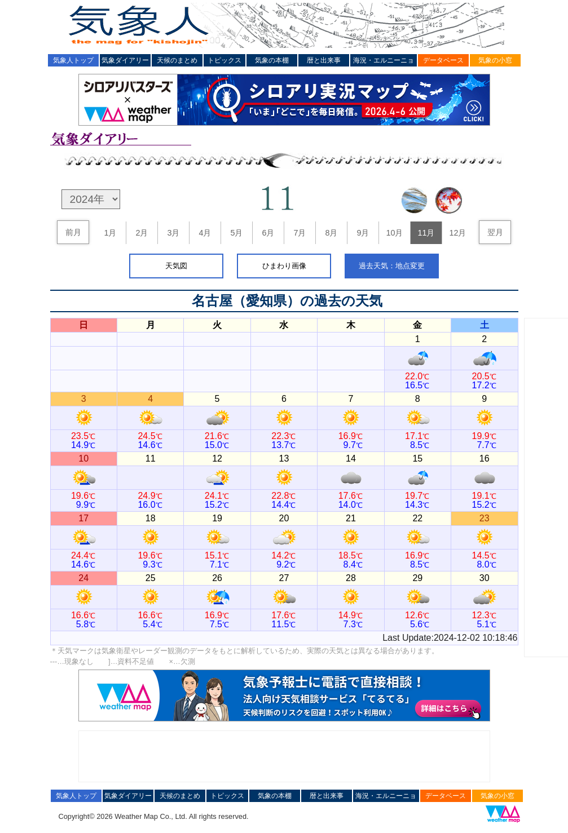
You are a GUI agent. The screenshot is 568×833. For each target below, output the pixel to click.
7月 (299, 233)
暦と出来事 (324, 60)
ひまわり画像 (284, 266)
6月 (268, 233)
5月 (236, 233)
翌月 (495, 232)
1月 (110, 233)
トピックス (224, 60)
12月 (457, 233)
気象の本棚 (272, 60)
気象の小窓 (495, 60)
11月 (425, 233)
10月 (394, 233)
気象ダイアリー (125, 60)
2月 (141, 233)
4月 (205, 233)
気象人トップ (73, 60)
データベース (443, 60)
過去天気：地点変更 (392, 266)
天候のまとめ (177, 60)
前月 (73, 232)
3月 (173, 233)
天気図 (176, 266)
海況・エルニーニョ (383, 60)
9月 (362, 233)
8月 (331, 233)
